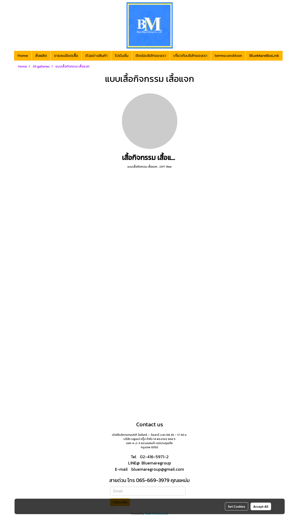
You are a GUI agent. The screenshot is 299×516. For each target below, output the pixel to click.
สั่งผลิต (41, 55)
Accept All (260, 506)
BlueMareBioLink (264, 55)
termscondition (228, 55)
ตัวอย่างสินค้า (96, 55)
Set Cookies (236, 506)
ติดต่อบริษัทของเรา (151, 55)
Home (23, 55)
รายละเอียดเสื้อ (66, 55)
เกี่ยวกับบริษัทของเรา (190, 55)
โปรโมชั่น (121, 55)
